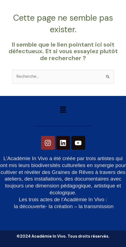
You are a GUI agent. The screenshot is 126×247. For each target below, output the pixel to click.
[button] (62, 110)
